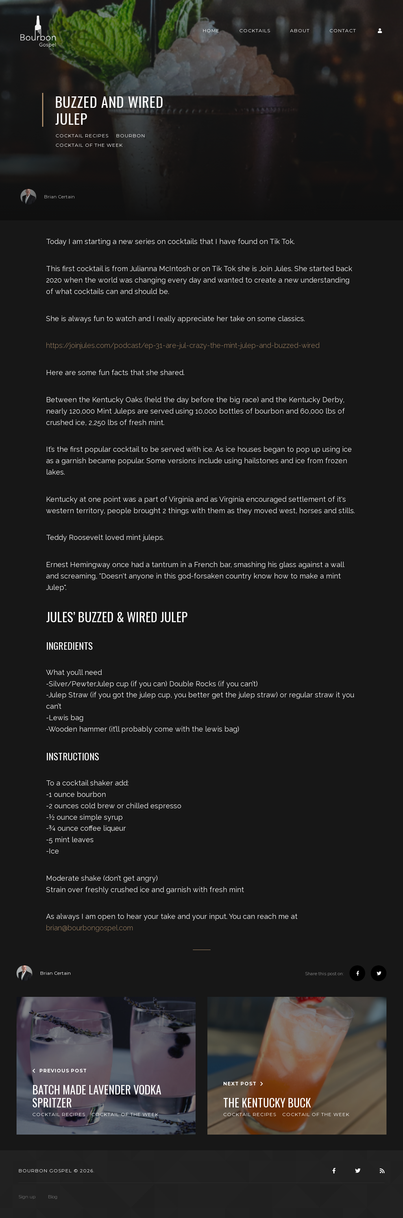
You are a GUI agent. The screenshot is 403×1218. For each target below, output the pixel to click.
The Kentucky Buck (267, 1102)
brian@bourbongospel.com (89, 928)
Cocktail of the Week (89, 145)
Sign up (26, 1197)
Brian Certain (47, 197)
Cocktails (254, 30)
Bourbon (130, 136)
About (300, 30)
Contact (342, 30)
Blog (52, 1197)
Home (211, 30)
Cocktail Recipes (82, 136)
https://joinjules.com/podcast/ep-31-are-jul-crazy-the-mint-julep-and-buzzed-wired (183, 345)
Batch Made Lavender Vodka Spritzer (96, 1096)
